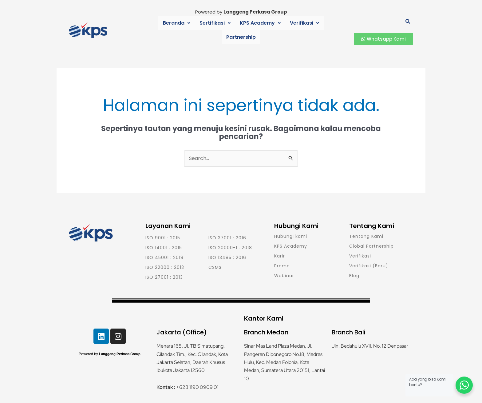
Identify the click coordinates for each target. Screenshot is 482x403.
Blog (354, 276)
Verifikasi (283, 30)
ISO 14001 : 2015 (163, 248)
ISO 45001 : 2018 (164, 257)
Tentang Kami (366, 236)
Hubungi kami (290, 236)
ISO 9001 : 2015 (162, 238)
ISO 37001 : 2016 (227, 238)
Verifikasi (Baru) (368, 266)
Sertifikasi (197, 30)
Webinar (284, 276)
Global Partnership (371, 246)
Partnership (320, 30)
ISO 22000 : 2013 (164, 267)
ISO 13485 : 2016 (227, 257)
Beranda (161, 30)
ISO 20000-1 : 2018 (230, 248)
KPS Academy (241, 30)
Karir (279, 256)
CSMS (215, 267)
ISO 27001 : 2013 (164, 277)
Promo (282, 266)
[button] (161, 30)
